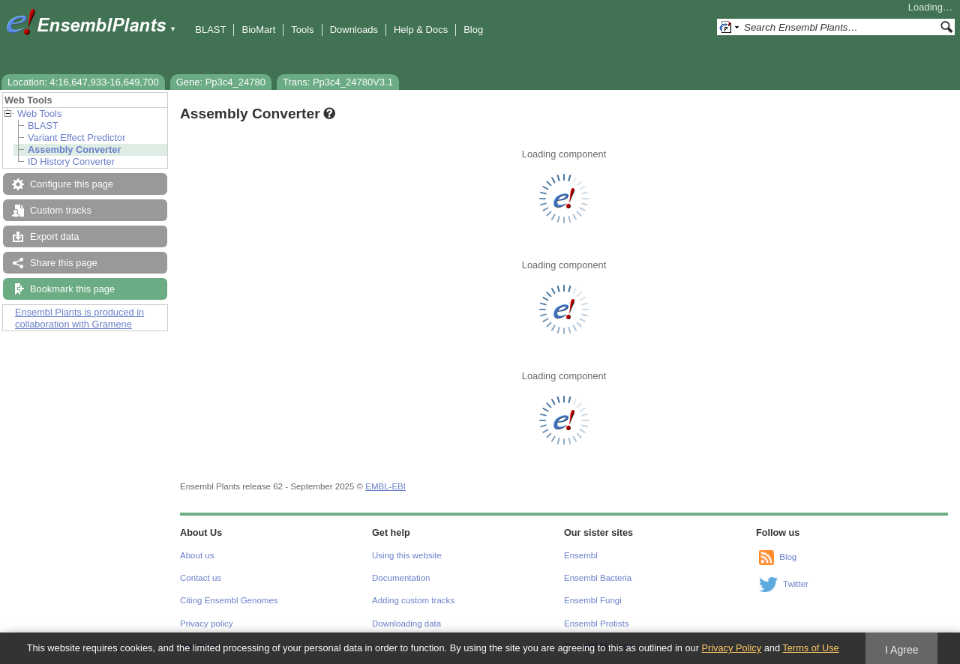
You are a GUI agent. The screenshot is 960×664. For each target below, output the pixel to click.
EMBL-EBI (385, 486)
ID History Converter (71, 161)
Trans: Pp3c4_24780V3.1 (338, 82)
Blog (473, 29)
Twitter (795, 583)
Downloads (354, 29)
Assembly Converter (74, 149)
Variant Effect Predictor (76, 137)
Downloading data (406, 623)
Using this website (407, 555)
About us (197, 555)
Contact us (200, 577)
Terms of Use (810, 648)
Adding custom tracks (413, 600)
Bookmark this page (72, 289)
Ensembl (581, 555)
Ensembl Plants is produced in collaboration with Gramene (79, 318)
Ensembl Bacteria (598, 577)
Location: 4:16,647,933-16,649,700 (83, 82)
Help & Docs (421, 29)
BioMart (258, 29)
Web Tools (39, 113)
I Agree (902, 650)
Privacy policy (206, 623)
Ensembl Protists (596, 623)
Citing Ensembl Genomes (229, 600)
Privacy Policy (731, 648)
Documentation (401, 577)
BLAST (210, 29)
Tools (302, 29)
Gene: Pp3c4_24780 (221, 82)
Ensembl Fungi (593, 600)
